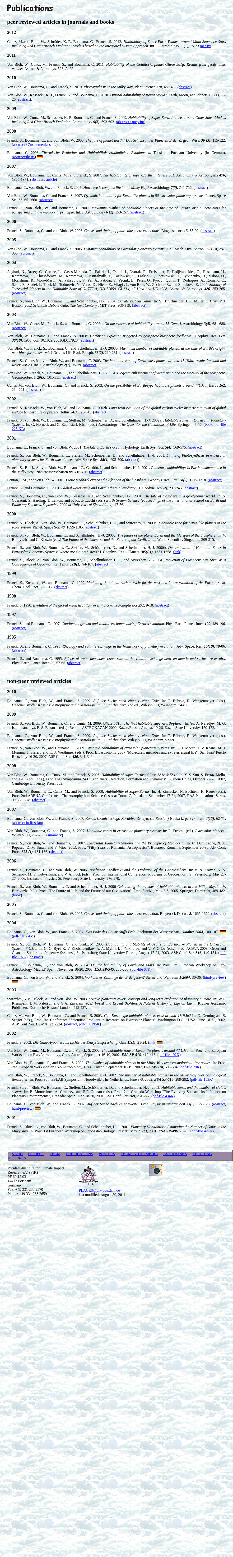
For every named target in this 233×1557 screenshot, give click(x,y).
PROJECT (36, 1154)
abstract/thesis (24, 157)
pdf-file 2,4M (23, 936)
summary (55, 835)
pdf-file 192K (169, 1055)
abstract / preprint (130, 122)
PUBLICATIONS (79, 1154)
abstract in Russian (27, 823)
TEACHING (202, 1154)
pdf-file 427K (202, 1131)
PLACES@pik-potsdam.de (99, 1190)
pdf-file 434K (163, 1096)
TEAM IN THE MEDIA (139, 1154)
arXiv (205, 46)
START (17, 1154)
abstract (185, 87)
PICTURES (17, 1158)
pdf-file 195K (89, 1024)
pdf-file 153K (201, 1079)
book (208, 424)
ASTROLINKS (175, 1154)
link (177, 552)
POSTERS (107, 1154)
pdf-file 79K (190, 1067)
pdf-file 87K (140, 969)
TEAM (55, 1154)
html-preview (214, 977)
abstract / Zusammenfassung (34, 145)
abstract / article (44, 179)
